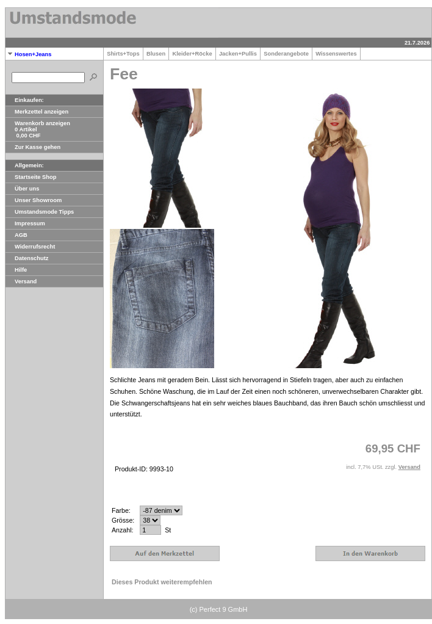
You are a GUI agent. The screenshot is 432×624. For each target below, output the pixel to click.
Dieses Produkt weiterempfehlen (162, 582)
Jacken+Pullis (238, 54)
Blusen (155, 54)
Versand (21, 281)
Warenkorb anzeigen (37, 123)
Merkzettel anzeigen (36, 112)
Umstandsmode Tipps (39, 212)
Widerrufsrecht (30, 247)
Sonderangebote (286, 54)
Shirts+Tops (123, 54)
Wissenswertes (336, 54)
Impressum (25, 223)
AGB (16, 235)
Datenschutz (26, 258)
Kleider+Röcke (192, 54)
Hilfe (16, 270)
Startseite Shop (30, 177)
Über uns (22, 189)
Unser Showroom (33, 200)
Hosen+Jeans (28, 54)
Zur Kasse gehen (32, 147)
